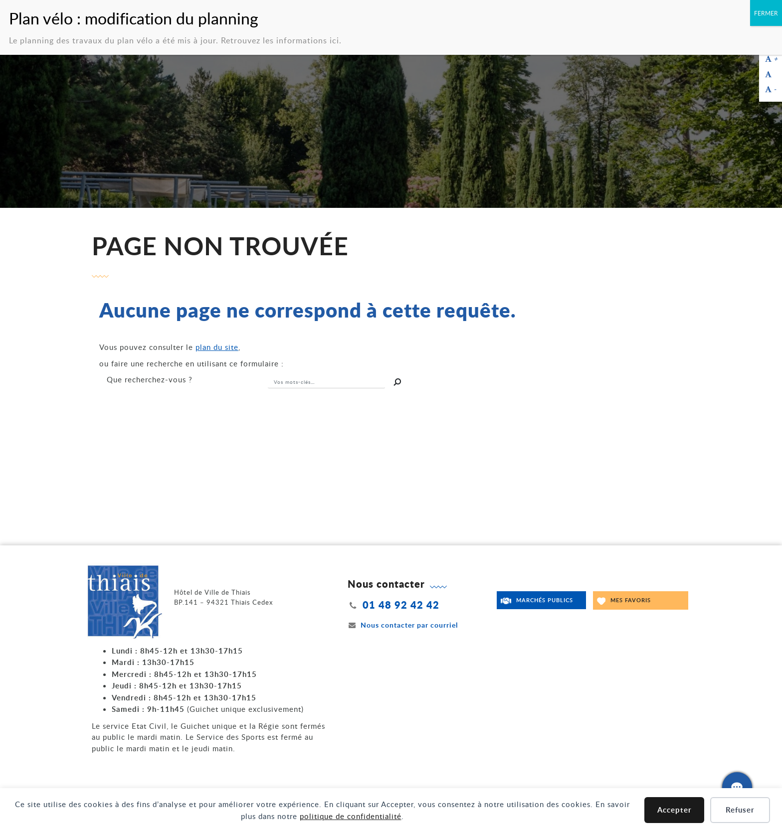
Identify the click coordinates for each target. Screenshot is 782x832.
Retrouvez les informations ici (280, 40)
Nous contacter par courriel (403, 625)
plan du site (217, 347)
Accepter (674, 810)
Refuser (740, 810)
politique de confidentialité (350, 816)
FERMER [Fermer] (766, 13)
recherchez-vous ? (150, 379)
